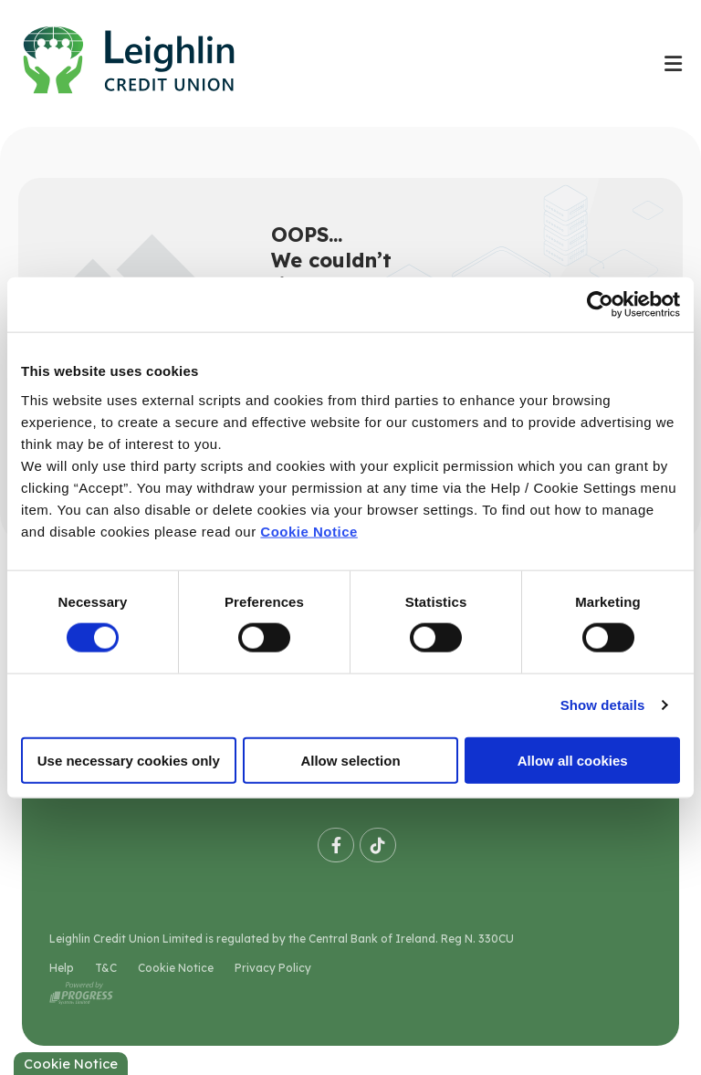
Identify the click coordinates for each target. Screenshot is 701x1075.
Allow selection (350, 759)
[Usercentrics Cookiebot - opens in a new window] (600, 304)
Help (61, 968)
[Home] (322, 63)
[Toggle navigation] (672, 63)
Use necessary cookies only (128, 759)
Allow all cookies (573, 759)
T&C (106, 968)
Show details (602, 705)
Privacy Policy (273, 968)
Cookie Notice (309, 530)
